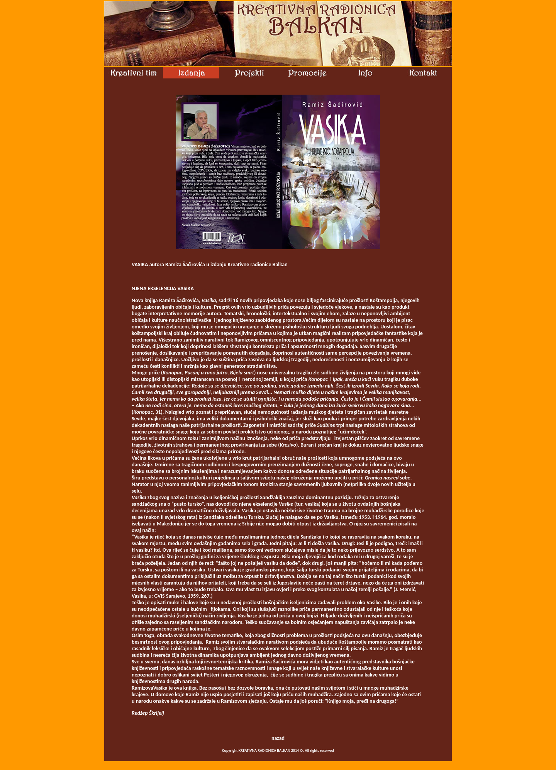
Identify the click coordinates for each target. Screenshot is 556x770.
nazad (278, 738)
